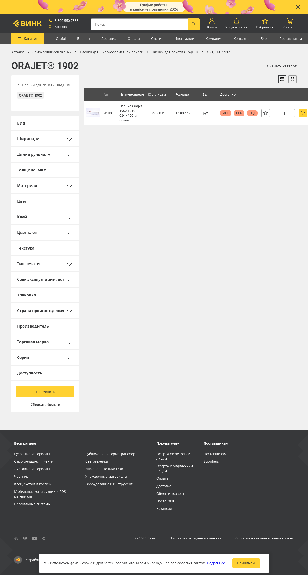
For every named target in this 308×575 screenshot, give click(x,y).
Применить (45, 391)
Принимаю (246, 563)
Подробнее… (217, 563)
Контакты (241, 38)
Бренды (83, 38)
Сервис (157, 38)
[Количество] (284, 113)
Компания (214, 38)
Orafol (61, 38)
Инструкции (184, 38)
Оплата (134, 38)
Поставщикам (290, 38)
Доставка (108, 38)
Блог (264, 38)
